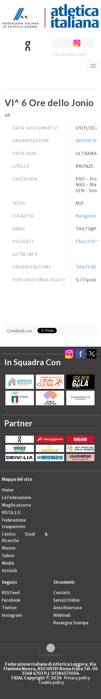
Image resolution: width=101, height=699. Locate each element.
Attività (9, 570)
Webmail (61, 615)
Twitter (9, 607)
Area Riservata (67, 607)
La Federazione (16, 497)
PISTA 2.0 (11, 512)
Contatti (61, 592)
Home (7, 490)
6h (7, 115)
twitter (67, 43)
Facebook (11, 600)
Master (9, 548)
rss (86, 43)
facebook (57, 43)
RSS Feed (11, 592)
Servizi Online (66, 600)
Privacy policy (77, 677)
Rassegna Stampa (70, 622)
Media (8, 563)
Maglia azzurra (16, 505)
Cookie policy (51, 682)
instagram (77, 43)
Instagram (12, 615)
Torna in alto (50, 654)
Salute (8, 555)
